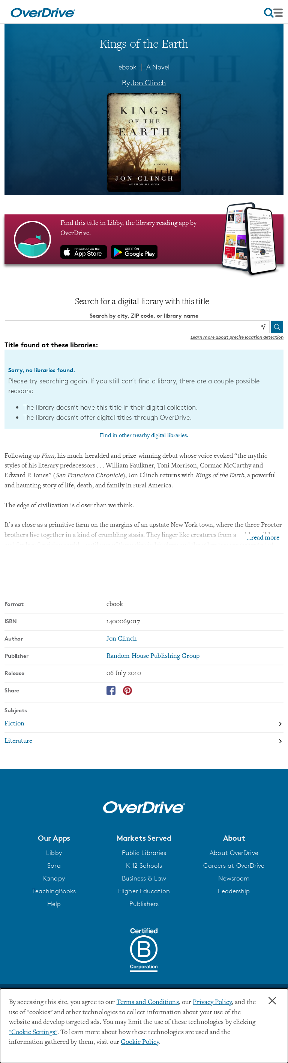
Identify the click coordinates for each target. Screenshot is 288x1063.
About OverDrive (234, 852)
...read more (263, 538)
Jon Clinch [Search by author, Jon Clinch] (148, 82)
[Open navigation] (273, 12)
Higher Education (144, 891)
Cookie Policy (140, 1042)
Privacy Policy (212, 1002)
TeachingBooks (54, 891)
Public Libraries (144, 852)
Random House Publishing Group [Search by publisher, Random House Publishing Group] (153, 656)
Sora (53, 865)
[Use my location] (263, 327)
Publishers (144, 904)
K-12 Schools (144, 865)
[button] (54, 838)
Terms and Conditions (148, 1002)
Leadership (234, 891)
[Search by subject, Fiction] (144, 724)
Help (54, 904)
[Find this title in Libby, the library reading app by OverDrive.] (144, 239)
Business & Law (144, 878)
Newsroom (234, 878)
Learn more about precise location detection (237, 337)
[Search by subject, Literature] (144, 741)
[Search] (277, 327)
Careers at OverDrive (233, 865)
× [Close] (272, 1001)
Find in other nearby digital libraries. (144, 436)
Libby (54, 852)
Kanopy (54, 878)
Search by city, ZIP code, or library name (144, 315)
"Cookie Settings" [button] (33, 1032)
